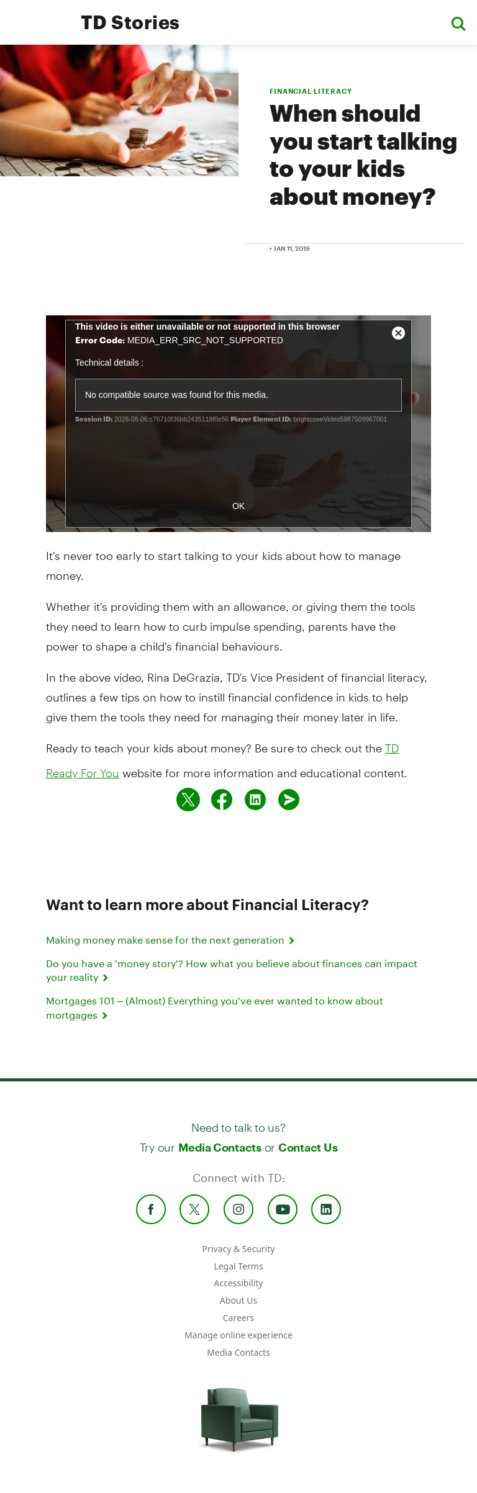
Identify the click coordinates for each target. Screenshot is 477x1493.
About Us (238, 1300)
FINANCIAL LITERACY (311, 91)
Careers (238, 1318)
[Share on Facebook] (221, 799)
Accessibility (238, 1283)
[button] (458, 22)
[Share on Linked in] (255, 799)
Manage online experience (238, 1335)
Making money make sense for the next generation (171, 939)
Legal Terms (238, 1266)
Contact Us (307, 1147)
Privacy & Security (238, 1249)
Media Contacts (219, 1147)
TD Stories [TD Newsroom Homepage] (130, 22)
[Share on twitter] (188, 799)
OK (238, 506)
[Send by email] (289, 799)
